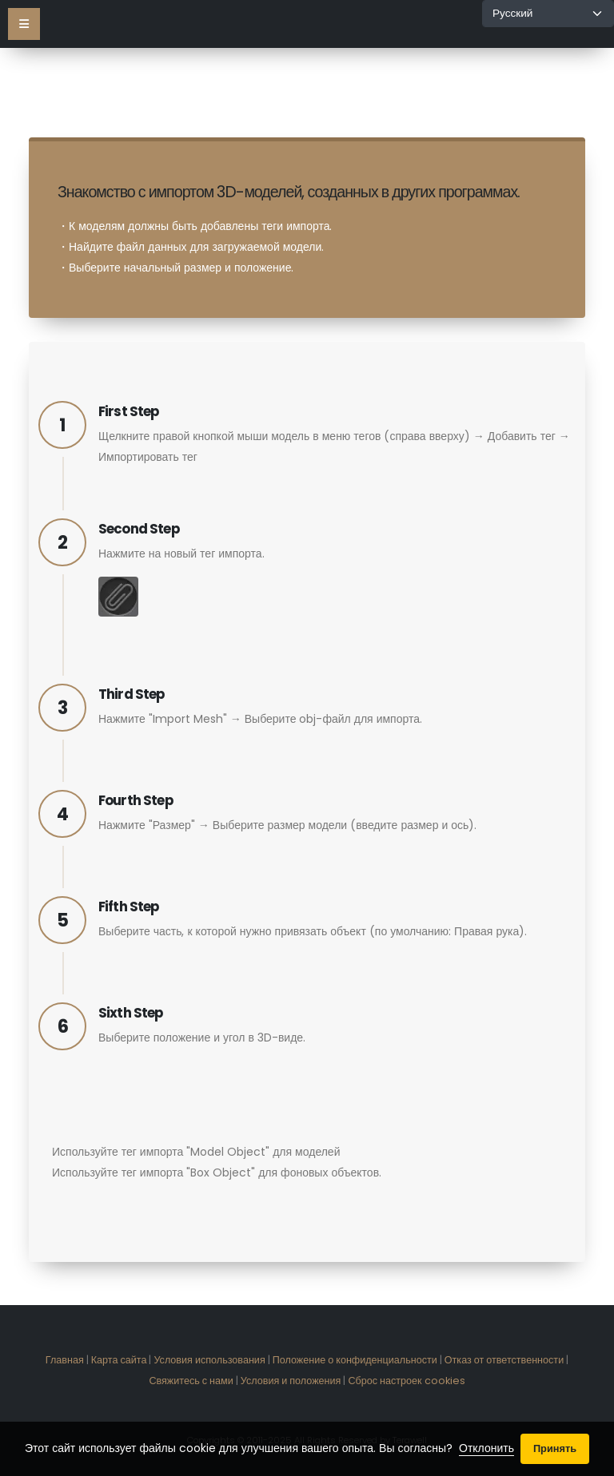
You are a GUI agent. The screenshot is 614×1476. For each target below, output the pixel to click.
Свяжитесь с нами (191, 1380)
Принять (554, 1448)
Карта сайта (119, 1360)
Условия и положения (291, 1380)
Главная (65, 1360)
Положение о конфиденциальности (355, 1360)
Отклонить (486, 1448)
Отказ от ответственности (504, 1360)
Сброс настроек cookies (406, 1380)
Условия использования (209, 1360)
